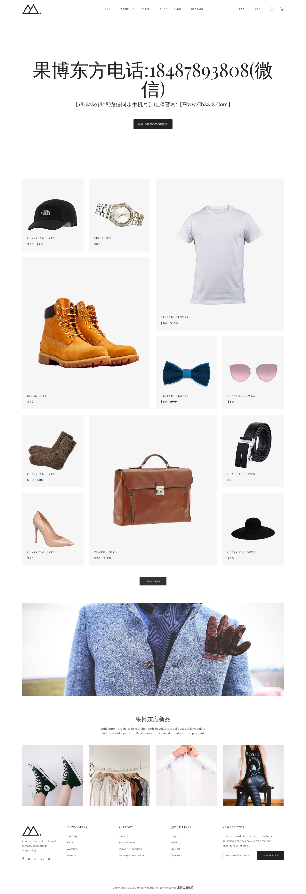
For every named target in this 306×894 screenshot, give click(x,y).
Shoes (70, 842)
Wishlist (176, 842)
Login (174, 836)
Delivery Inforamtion (131, 855)
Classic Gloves (41, 238)
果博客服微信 (185, 887)
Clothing (72, 836)
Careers (123, 836)
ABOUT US (127, 9)
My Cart (175, 849)
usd (259, 9)
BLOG (179, 9)
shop (163, 9)
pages (147, 9)
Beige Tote (104, 238)
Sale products (127, 842)
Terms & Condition (130, 849)
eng (243, 9)
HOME (108, 9)
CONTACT (197, 9)
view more (153, 581)
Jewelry (71, 855)
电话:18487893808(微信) (153, 124)
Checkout (176, 855)
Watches (72, 849)
